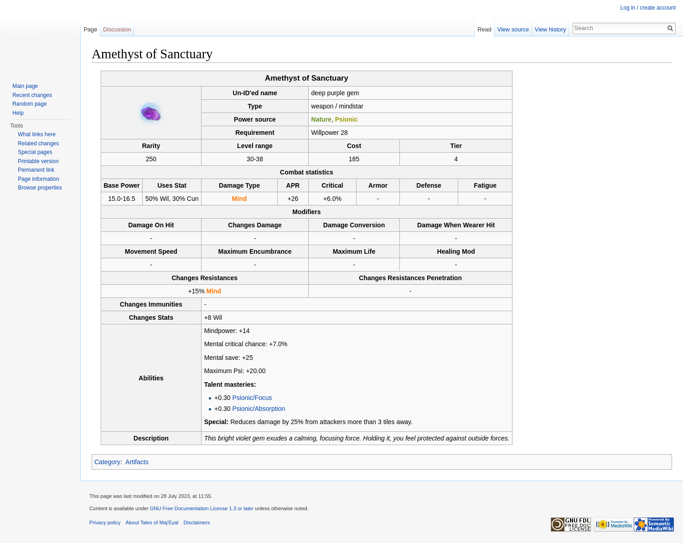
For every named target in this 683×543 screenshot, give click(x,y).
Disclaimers (197, 522)
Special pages (35, 152)
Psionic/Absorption (258, 408)
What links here (37, 134)
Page (90, 29)
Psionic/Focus (252, 397)
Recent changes (32, 95)
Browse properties (40, 187)
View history (550, 29)
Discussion (117, 29)
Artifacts (137, 462)
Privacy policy (104, 522)
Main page (25, 86)
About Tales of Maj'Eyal (152, 522)
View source (513, 29)
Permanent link (36, 170)
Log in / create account (648, 8)
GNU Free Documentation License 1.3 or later (202, 508)
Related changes (38, 143)
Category (107, 462)
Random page (29, 104)
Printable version (38, 161)
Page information (38, 179)
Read (484, 29)
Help (18, 113)
